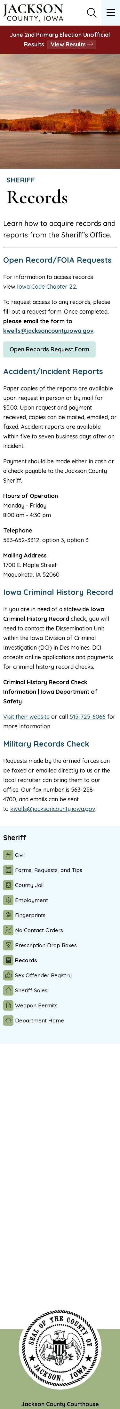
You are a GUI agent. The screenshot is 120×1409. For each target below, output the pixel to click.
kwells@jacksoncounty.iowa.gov (48, 330)
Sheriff (20, 179)
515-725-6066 (88, 716)
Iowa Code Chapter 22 (46, 286)
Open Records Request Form (49, 349)
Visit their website (26, 716)
